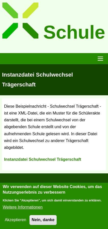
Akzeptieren (15, 221)
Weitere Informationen (23, 209)
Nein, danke (43, 221)
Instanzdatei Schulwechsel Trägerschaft (42, 159)
